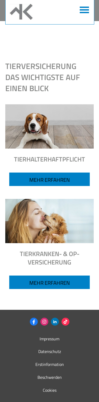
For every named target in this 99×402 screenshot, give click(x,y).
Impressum (49, 339)
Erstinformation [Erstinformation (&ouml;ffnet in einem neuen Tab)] (49, 364)
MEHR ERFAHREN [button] (49, 283)
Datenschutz (49, 351)
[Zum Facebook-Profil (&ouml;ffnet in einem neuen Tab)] (34, 322)
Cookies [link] (49, 390)
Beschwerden (49, 377)
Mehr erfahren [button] (49, 180)
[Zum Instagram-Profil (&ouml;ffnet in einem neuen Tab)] (44, 322)
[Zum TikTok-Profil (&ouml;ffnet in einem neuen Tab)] (65, 322)
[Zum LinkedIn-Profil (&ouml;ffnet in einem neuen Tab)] (55, 322)
